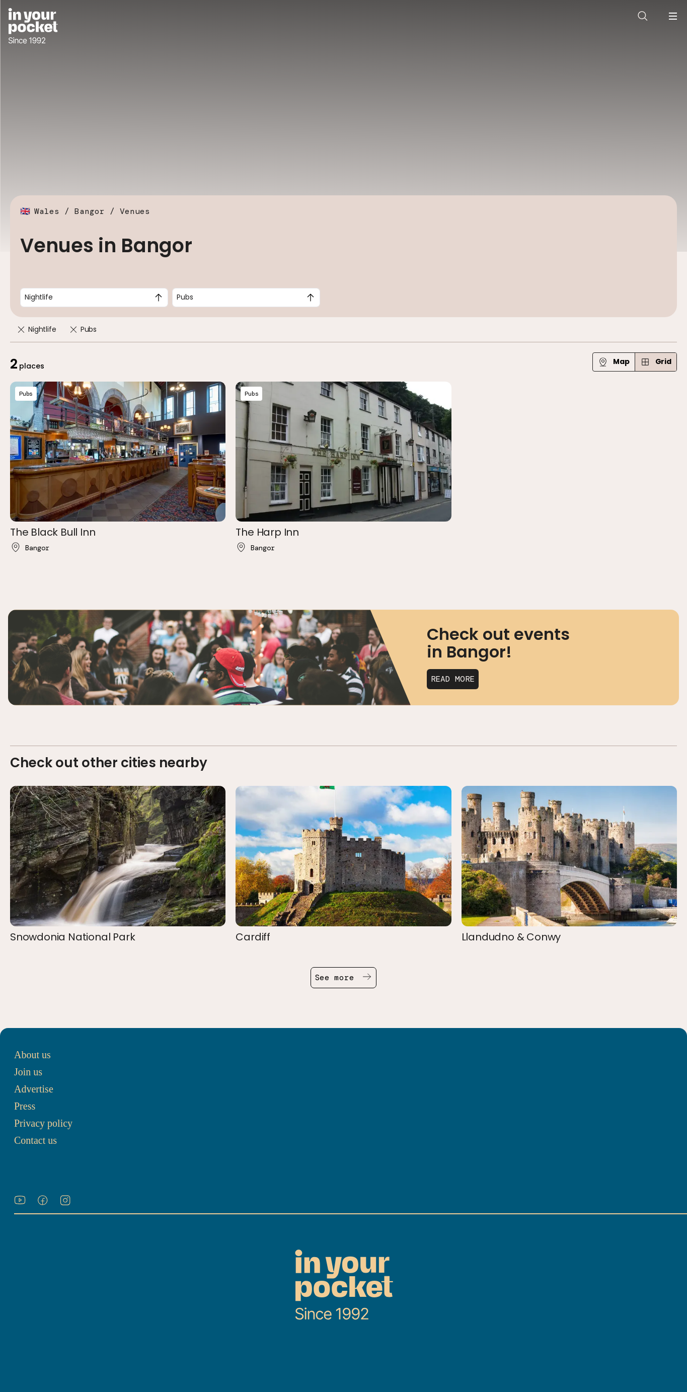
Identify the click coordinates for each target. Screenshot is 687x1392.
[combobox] (94, 297)
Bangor (89, 211)
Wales (46, 211)
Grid (655, 361)
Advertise (33, 1088)
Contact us (35, 1140)
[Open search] (643, 16)
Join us (28, 1071)
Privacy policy (43, 1123)
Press (24, 1106)
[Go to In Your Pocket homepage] (33, 27)
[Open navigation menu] (673, 16)
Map (614, 361)
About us (32, 1054)
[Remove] (21, 329)
